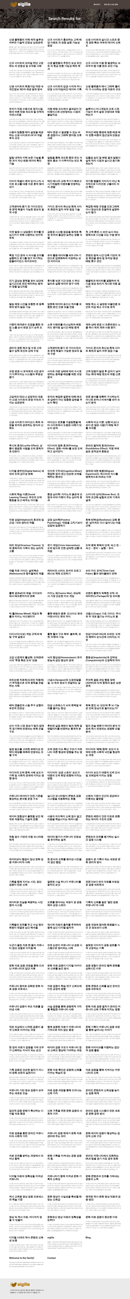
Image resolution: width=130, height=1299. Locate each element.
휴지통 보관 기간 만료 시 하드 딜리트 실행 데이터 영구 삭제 (63, 282)
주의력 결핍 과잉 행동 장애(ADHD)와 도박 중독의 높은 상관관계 (103, 683)
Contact (51, 1258)
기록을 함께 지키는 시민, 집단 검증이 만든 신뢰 (25, 883)
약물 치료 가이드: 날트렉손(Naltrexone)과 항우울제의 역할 (26, 572)
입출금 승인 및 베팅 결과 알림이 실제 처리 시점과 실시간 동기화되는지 (103, 160)
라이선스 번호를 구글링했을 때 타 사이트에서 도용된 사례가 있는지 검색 (64, 425)
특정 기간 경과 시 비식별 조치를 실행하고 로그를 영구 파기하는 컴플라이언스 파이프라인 (26, 258)
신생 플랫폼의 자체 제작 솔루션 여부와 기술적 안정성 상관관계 (26, 41)
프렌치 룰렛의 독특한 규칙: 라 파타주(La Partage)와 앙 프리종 (103, 595)
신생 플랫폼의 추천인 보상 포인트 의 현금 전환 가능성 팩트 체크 (64, 66)
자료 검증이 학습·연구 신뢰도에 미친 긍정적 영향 (64, 987)
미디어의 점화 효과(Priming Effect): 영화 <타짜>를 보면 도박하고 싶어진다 (64, 448)
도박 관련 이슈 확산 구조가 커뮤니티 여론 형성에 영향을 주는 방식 (64, 752)
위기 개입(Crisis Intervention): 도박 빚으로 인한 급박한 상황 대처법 (64, 548)
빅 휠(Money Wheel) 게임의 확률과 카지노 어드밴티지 (25, 615)
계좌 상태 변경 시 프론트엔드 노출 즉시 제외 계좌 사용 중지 (103, 326)
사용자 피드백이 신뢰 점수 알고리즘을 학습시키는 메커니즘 (64, 818)
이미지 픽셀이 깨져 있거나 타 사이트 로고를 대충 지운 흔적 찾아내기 (26, 184)
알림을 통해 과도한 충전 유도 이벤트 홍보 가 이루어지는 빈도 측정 (64, 160)
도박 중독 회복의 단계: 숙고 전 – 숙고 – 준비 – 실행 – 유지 (103, 547)
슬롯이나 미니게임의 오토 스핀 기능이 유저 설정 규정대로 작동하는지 (103, 111)
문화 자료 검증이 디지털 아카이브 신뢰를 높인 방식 (64, 967)
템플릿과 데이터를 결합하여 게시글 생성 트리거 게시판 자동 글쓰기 (103, 283)
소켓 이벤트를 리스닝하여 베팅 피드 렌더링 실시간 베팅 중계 (64, 326)
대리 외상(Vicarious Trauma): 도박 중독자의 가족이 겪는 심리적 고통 (26, 548)
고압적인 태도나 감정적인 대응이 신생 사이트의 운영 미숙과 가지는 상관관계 (26, 399)
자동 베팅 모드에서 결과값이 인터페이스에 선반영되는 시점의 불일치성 (64, 111)
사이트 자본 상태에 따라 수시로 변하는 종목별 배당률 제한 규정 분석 (64, 374)
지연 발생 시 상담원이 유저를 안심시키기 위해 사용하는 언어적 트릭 (26, 235)
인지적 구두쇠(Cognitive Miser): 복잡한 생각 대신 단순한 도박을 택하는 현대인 (64, 474)
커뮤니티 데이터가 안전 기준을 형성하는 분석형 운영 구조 (26, 797)
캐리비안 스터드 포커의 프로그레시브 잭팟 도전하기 (64, 572)
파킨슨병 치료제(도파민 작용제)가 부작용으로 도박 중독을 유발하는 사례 (26, 683)
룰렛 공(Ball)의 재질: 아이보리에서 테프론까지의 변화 (25, 595)
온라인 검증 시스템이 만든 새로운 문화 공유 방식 (103, 1112)
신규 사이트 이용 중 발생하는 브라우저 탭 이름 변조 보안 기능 (103, 64)
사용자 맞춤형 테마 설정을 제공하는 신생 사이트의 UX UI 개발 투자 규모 (26, 135)
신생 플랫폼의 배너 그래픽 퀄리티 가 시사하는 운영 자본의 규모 (103, 88)
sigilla (50, 1237)
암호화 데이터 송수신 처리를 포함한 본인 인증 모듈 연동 (64, 305)
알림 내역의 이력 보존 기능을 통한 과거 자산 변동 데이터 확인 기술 (26, 160)
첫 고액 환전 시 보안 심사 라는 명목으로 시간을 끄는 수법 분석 (103, 233)
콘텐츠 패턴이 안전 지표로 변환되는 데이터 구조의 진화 (103, 818)
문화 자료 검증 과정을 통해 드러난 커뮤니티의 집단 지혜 (26, 967)
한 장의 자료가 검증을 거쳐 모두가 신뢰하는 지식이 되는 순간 (26, 1049)
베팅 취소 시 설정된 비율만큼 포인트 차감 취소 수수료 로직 (103, 305)
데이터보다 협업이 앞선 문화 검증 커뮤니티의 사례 (26, 861)
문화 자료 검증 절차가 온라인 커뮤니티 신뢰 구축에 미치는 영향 (103, 1008)
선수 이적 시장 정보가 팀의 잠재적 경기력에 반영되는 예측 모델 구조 (26, 728)
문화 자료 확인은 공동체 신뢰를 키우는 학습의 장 (64, 1071)
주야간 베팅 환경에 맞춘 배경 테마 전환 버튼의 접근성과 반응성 (103, 134)
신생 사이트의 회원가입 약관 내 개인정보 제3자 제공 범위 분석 (26, 88)
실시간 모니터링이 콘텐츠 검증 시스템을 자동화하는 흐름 (64, 797)
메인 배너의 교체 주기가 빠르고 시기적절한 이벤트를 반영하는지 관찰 (64, 184)
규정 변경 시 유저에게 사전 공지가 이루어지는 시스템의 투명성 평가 (26, 374)
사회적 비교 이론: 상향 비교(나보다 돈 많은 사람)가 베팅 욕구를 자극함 (102, 425)
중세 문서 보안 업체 (111, 4)
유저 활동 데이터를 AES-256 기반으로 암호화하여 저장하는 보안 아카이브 (64, 258)
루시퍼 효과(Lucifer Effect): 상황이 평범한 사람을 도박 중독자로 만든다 (26, 448)
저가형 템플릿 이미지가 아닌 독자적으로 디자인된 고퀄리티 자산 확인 (103, 184)
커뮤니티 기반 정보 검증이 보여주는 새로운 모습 (26, 1092)
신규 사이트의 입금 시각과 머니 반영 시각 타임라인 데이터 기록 (64, 88)
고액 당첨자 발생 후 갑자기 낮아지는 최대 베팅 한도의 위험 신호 (103, 373)
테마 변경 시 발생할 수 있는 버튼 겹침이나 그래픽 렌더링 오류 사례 (64, 135)
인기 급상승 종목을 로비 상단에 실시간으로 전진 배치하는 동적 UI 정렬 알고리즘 (26, 283)
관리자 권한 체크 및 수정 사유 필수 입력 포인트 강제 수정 (25, 349)
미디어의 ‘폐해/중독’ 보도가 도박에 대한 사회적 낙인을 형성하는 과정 (103, 752)
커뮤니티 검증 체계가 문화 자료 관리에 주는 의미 (64, 1135)
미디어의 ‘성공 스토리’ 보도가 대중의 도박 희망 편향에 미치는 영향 (64, 775)
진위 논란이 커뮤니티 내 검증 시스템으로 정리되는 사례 (64, 947)
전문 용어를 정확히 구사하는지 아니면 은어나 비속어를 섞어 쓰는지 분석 (103, 399)
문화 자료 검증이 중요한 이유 (101, 1217)
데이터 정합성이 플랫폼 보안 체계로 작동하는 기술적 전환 (26, 818)
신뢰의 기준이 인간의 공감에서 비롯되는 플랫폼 (102, 797)
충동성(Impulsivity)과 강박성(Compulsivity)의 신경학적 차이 (103, 659)
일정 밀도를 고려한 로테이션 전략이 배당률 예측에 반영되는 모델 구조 (26, 752)
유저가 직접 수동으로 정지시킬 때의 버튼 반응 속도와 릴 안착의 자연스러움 (26, 111)
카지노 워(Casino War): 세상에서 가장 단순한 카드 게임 (64, 595)
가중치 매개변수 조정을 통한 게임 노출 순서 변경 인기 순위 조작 (26, 327)
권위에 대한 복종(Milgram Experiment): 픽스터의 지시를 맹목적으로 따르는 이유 (102, 474)
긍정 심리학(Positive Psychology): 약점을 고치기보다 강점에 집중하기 (64, 522)
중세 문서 (97, 4)
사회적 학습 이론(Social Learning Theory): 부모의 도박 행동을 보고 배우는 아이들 (25, 497)
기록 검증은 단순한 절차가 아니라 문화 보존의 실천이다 (26, 1071)
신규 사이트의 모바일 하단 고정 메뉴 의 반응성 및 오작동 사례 (26, 64)
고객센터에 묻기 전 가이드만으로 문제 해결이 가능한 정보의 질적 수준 (26, 209)
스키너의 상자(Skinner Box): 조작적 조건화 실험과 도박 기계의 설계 (103, 497)
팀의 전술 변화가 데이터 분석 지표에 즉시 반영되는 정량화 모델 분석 (103, 728)
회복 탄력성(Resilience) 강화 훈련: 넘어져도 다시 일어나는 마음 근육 (103, 522)
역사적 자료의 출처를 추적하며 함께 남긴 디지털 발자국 (64, 926)
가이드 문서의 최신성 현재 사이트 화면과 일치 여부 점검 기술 (64, 208)
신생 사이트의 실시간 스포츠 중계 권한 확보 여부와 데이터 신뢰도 (103, 42)
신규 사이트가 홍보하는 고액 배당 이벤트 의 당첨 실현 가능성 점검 (64, 42)
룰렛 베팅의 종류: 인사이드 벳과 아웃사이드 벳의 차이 (64, 615)
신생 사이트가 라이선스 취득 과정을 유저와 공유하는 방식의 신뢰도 (26, 425)
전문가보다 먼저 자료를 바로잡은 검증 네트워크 (102, 883)
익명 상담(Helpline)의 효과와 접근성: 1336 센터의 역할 (26, 521)
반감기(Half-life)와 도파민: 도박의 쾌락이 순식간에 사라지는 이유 (103, 637)
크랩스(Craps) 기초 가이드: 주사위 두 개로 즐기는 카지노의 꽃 (103, 615)
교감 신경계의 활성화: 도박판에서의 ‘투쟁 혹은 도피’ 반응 (26, 659)
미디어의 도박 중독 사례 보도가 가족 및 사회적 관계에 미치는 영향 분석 (26, 775)
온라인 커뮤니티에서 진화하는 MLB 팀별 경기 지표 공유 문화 (102, 1157)
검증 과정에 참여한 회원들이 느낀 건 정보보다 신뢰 (103, 926)
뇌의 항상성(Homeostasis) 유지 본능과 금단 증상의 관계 (64, 659)
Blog (88, 1237)
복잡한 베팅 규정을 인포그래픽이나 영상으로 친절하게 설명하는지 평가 (102, 209)
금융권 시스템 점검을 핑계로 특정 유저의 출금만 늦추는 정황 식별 (64, 235)
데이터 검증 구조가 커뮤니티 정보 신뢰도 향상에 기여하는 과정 (64, 1049)
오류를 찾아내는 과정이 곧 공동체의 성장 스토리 (64, 904)
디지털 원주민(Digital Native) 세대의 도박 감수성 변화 (26, 472)
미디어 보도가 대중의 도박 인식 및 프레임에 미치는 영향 (103, 774)
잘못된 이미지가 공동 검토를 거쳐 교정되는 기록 (103, 947)
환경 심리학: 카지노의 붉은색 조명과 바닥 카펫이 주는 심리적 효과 (64, 497)
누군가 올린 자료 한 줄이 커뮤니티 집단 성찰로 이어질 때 (26, 947)
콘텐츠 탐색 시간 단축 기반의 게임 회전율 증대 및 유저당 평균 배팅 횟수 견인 (103, 258)
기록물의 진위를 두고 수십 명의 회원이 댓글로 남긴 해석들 (26, 926)
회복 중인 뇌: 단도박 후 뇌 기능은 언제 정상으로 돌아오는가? (102, 707)
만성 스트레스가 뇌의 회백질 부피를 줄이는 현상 (64, 707)
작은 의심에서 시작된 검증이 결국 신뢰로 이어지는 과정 (26, 1028)
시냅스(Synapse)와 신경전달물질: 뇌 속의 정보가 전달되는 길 (64, 681)
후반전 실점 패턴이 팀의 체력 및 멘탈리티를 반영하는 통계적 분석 (64, 728)
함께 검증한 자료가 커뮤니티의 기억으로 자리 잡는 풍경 (64, 1028)
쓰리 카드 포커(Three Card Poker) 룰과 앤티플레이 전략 (101, 572)
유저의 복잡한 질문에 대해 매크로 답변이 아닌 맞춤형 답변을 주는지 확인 (64, 399)
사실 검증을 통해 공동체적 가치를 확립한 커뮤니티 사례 (64, 1008)
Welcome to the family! (21, 1258)
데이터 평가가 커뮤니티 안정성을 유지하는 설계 (64, 838)
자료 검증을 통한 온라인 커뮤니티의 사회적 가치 (26, 1135)
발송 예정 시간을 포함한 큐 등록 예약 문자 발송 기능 (26, 305)
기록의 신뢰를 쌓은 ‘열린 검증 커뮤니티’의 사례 (102, 904)
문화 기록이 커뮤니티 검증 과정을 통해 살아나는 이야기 (103, 1028)
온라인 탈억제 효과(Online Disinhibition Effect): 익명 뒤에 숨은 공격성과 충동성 (102, 448)
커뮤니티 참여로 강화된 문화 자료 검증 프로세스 (26, 987)
